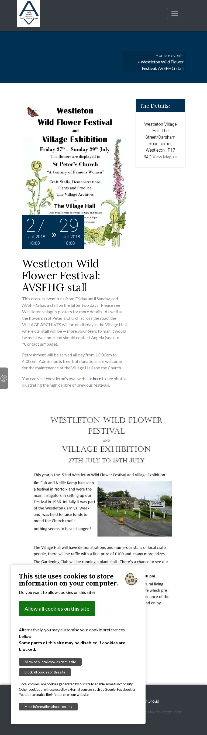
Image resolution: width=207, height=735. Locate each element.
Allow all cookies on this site (57, 608)
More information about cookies (48, 707)
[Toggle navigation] (174, 13)
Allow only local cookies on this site (50, 662)
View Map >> (165, 156)
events (177, 55)
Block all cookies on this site (45, 672)
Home (161, 55)
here (97, 378)
